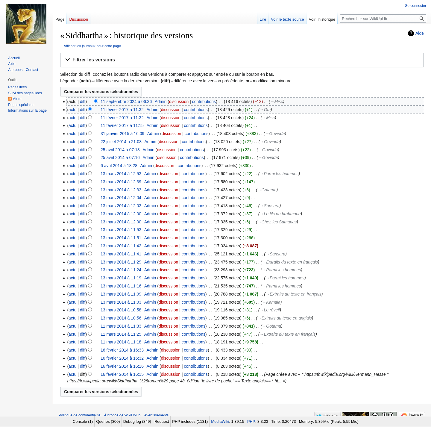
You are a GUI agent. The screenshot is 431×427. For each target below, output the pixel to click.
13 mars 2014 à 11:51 (121, 237)
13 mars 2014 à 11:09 (121, 294)
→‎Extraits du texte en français (290, 262)
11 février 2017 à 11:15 (122, 125)
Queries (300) (108, 421)
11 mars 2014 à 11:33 (121, 326)
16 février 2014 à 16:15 (122, 374)
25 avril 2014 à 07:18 (120, 149)
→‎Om (265, 109)
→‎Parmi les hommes (279, 173)
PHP (251, 421)
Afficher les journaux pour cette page (92, 46)
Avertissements (156, 415)
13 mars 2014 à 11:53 (121, 229)
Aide (419, 33)
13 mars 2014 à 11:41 (121, 254)
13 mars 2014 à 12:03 (121, 205)
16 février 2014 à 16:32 (122, 358)
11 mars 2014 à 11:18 (121, 342)
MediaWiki (220, 421)
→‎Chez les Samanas (277, 221)
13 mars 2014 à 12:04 (121, 197)
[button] (242, 60)
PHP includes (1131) (190, 421)
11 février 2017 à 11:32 (122, 109)
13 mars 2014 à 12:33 (121, 189)
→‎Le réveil (270, 310)
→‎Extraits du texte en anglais (284, 318)
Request (161, 421)
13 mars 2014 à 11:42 (121, 245)
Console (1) (83, 421)
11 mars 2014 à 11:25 (121, 334)
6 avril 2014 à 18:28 (119, 165)
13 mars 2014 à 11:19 (121, 277)
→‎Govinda (275, 133)
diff (82, 101)
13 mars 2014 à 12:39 (121, 181)
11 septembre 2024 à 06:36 (126, 101)
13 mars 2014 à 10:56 (121, 318)
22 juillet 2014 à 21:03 (121, 141)
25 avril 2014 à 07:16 (120, 157)
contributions (204, 101)
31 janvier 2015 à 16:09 (122, 133)
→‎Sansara (270, 205)
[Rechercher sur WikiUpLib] (383, 18)
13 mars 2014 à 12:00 (121, 213)
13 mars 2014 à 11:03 (121, 302)
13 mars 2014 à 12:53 (121, 173)
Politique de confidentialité (79, 415)
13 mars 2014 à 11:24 (121, 269)
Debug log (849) (137, 421)
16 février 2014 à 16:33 (122, 350)
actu (72, 109)
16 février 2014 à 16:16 (122, 366)
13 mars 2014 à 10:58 (121, 310)
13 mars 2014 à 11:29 (121, 262)
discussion (179, 101)
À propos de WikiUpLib (122, 415)
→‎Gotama (267, 189)
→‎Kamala (271, 302)
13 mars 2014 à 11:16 (121, 286)
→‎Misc (276, 101)
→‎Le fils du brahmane (280, 213)
